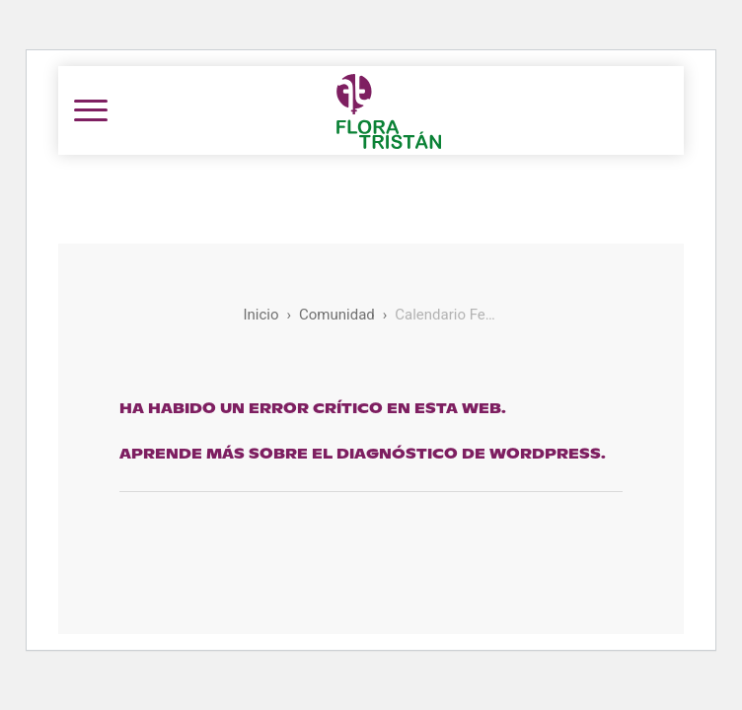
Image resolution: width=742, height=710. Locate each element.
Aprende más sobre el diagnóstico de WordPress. (362, 453)
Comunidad (337, 314)
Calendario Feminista (446, 314)
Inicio (260, 314)
